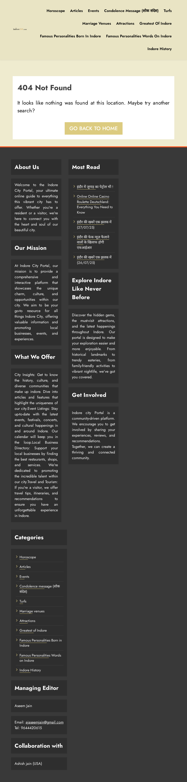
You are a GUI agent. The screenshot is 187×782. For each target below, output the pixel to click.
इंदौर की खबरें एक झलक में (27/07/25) (94, 224)
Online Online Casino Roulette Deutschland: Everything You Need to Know (95, 204)
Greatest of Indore (155, 23)
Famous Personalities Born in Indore (70, 36)
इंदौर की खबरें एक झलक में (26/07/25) (94, 260)
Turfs (168, 10)
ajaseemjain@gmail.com (45, 722)
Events (93, 10)
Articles (76, 10)
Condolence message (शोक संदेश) (131, 10)
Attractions (125, 23)
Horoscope (56, 10)
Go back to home (93, 128)
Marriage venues (96, 23)
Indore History (159, 48)
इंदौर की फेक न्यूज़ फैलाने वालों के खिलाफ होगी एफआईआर (93, 242)
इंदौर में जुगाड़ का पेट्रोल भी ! (95, 186)
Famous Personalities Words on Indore (139, 36)
